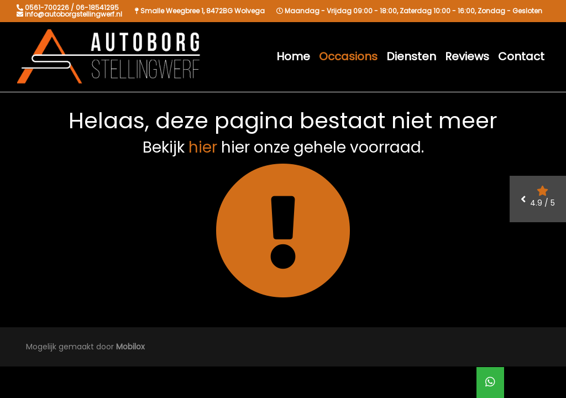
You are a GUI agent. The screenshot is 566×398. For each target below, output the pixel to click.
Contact (521, 56)
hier (202, 147)
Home (293, 56)
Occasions (348, 56)
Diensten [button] (411, 56)
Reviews (467, 56)
